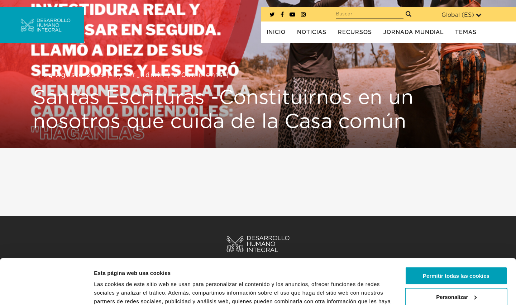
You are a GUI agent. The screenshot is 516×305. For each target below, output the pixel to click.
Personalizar (456, 258)
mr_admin (145, 74)
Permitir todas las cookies (456, 237)
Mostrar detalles (115, 291)
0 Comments (198, 74)
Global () (461, 15)
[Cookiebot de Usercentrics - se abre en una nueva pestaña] (46, 291)
